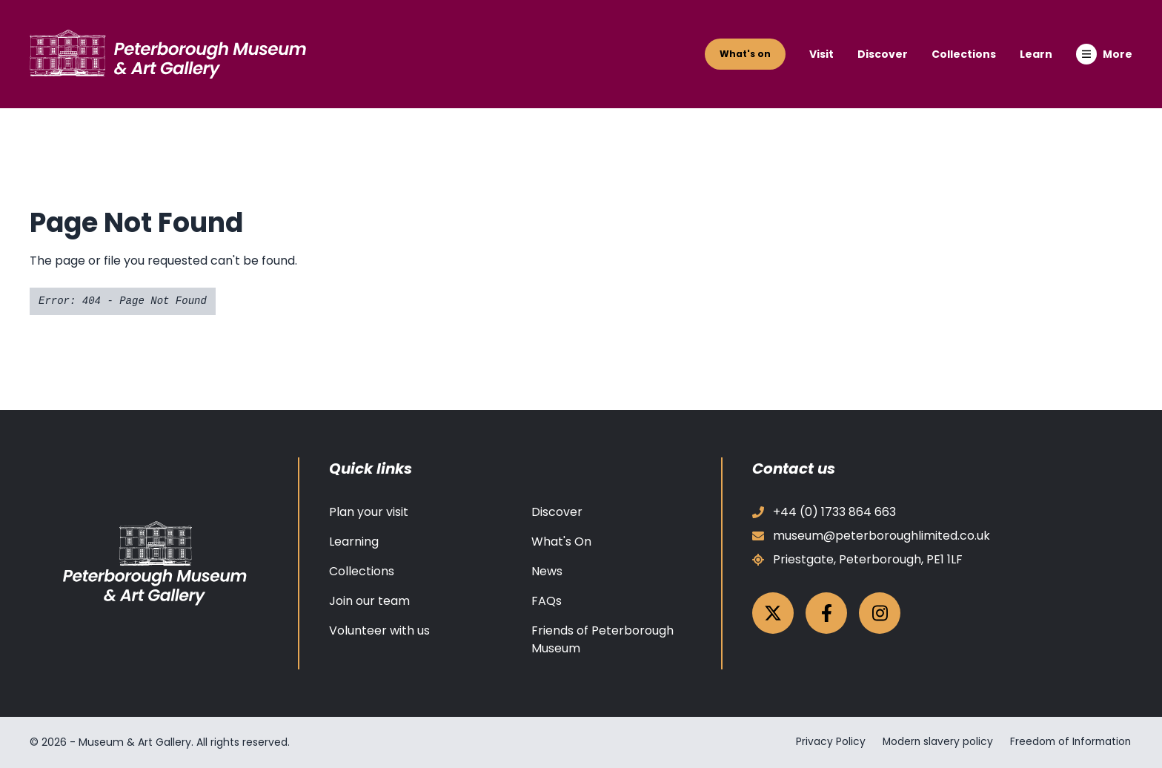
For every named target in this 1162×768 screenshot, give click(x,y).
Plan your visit (368, 511)
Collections (964, 54)
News (546, 571)
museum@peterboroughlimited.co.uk (871, 535)
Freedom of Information (1069, 742)
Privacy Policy (825, 742)
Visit (821, 54)
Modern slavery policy (933, 742)
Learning (354, 541)
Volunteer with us (379, 630)
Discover (882, 54)
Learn (1036, 54)
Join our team (369, 600)
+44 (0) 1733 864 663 (824, 511)
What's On (561, 541)
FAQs (546, 600)
